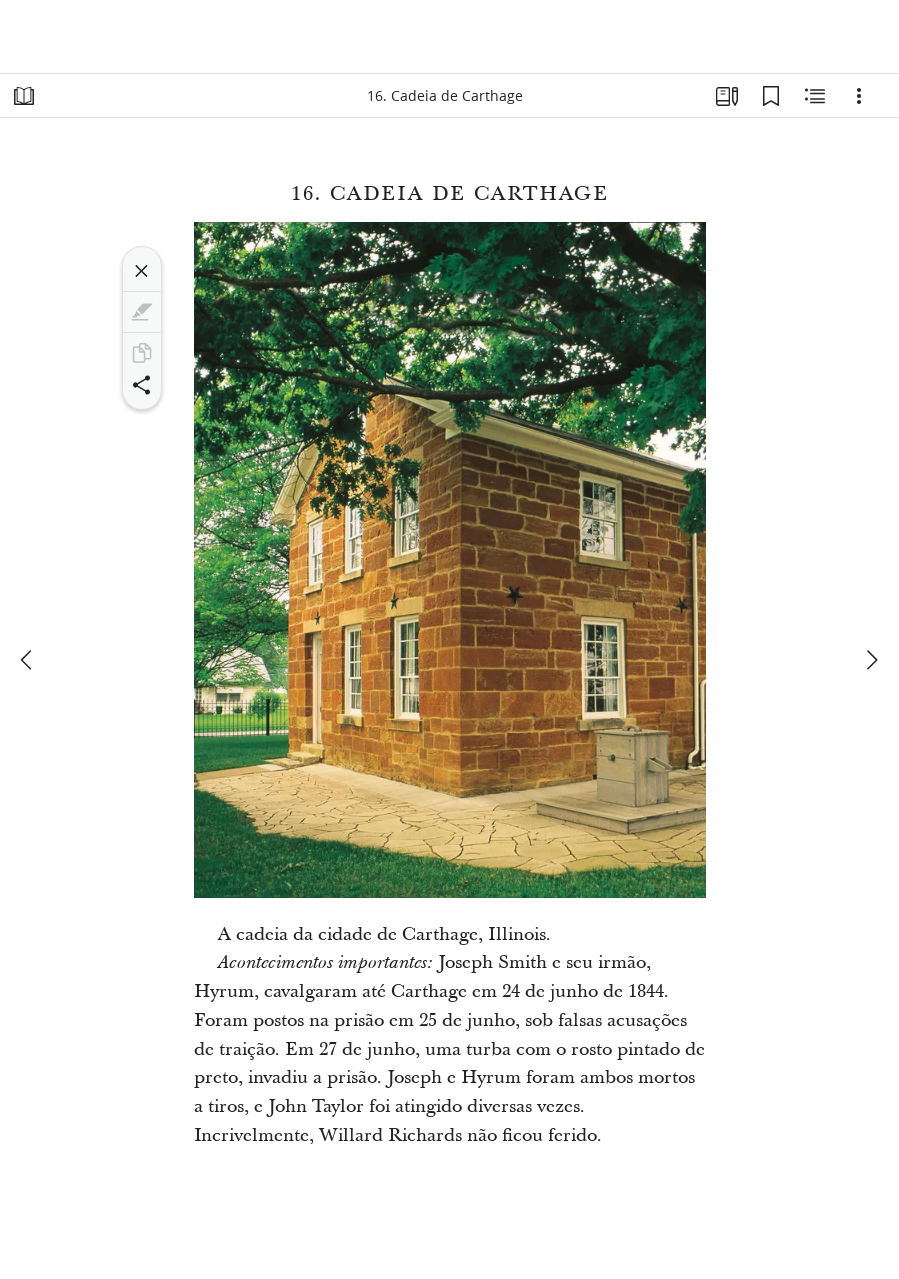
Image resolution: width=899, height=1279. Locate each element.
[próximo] (871, 660)
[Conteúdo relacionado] (815, 96)
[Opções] (859, 96)
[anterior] (28, 660)
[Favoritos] (771, 96)
